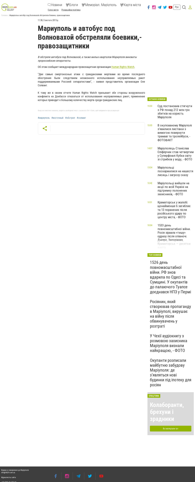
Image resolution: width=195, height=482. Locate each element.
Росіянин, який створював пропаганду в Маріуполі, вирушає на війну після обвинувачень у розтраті (170, 314)
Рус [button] (177, 7)
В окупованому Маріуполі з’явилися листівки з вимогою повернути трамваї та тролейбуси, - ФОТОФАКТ (175, 133)
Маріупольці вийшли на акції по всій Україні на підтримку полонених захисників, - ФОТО (173, 188)
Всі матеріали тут (170, 428)
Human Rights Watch (123, 66)
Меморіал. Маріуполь (99, 4)
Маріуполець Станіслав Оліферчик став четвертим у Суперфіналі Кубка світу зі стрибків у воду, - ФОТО (176, 154)
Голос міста (53, 10)
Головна (4, 15)
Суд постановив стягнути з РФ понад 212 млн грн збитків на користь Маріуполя (175, 111)
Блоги (72, 4)
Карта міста (130, 4)
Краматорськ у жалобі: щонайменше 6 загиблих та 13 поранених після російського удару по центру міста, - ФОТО (174, 210)
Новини (55, 4)
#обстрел (70, 118)
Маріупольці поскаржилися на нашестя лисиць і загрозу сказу (175, 171)
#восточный (57, 118)
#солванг (81, 118)
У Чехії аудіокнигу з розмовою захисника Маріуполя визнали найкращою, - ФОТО (168, 343)
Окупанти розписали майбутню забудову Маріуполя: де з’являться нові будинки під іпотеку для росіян (170, 372)
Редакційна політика (71, 10)
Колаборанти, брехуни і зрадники (167, 412)
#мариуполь (44, 118)
